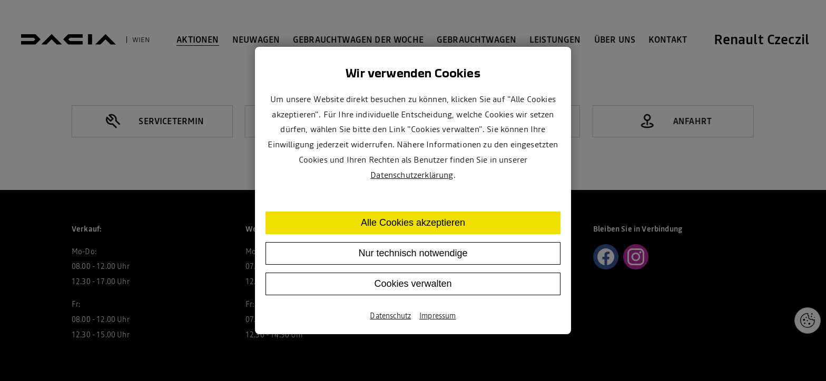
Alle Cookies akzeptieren (413, 222)
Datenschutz (390, 315)
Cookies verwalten (412, 283)
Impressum (437, 315)
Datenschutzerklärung (411, 175)
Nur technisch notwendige (412, 253)
